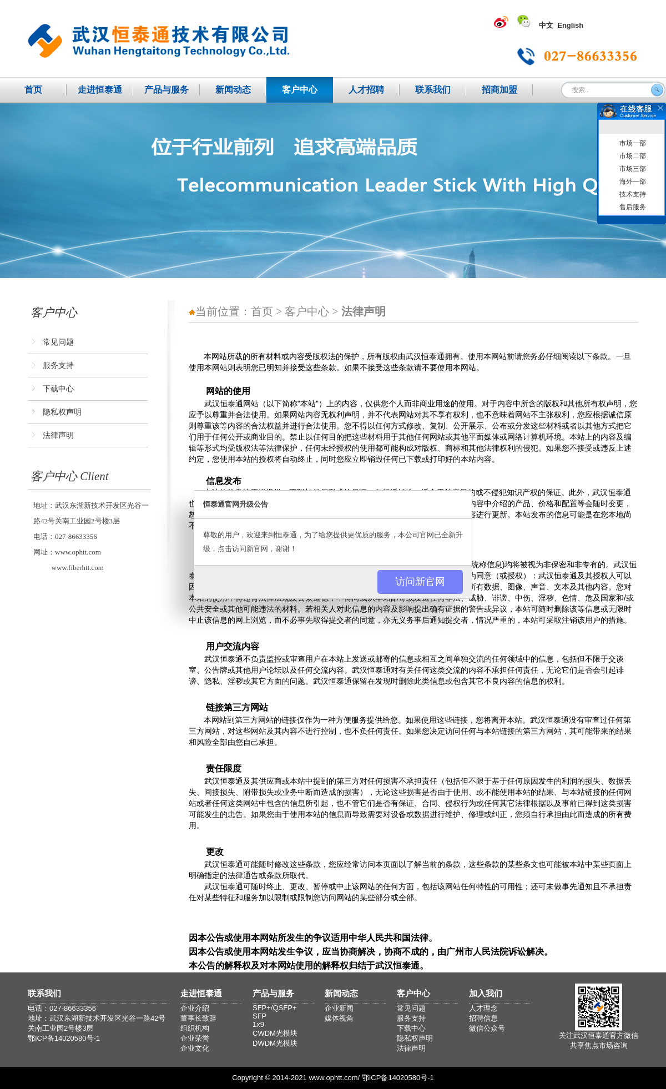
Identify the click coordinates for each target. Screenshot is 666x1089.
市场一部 (632, 143)
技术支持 (632, 194)
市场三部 (632, 169)
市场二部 (632, 156)
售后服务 (632, 207)
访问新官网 (420, 581)
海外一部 (632, 181)
